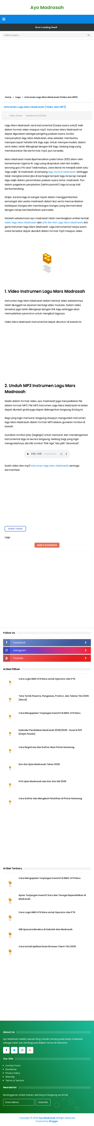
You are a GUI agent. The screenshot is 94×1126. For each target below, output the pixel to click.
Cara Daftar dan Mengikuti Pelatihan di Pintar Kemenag (50, 798)
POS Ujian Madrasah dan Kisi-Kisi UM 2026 (42, 781)
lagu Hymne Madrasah (61, 172)
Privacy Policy (12, 1073)
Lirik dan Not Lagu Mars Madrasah (62, 222)
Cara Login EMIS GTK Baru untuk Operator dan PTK (47, 678)
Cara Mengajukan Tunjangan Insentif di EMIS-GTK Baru (50, 713)
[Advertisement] (47, 66)
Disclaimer (11, 1069)
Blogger (53, 1121)
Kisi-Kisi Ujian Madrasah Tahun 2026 (39, 764)
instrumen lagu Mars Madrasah (49, 465)
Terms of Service (14, 1080)
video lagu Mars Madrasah (20, 222)
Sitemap (10, 1076)
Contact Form (13, 1065)
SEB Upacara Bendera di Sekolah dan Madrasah (45, 929)
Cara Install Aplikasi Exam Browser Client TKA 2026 (47, 946)
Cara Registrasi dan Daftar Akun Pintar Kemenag (46, 747)
